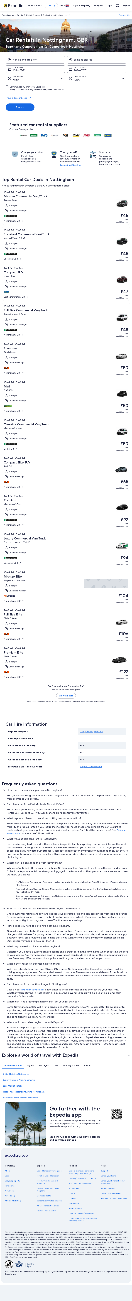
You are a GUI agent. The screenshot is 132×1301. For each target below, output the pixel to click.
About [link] (7, 1171)
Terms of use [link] (74, 1203)
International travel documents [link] (114, 1198)
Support (98, 5)
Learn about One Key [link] (70, 165)
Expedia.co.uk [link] (8, 15)
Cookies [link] (72, 1198)
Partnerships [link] (10, 1186)
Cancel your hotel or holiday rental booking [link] (113, 1182)
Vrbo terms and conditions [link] (80, 1183)
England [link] (46, 15)
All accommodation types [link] (48, 1206)
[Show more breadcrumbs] (65, 15)
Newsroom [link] (9, 1191)
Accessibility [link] (74, 1188)
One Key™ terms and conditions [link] (82, 1178)
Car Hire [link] (20, 15)
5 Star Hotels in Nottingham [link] (16, 1074)
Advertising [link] (10, 1196)
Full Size (89, 731)
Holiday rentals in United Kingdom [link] (47, 1182)
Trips (109, 5)
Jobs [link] (7, 1176)
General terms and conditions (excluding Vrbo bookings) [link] (81, 1172)
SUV (82, 731)
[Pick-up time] (35, 78)
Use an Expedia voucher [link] (111, 1193)
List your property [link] (12, 1181)
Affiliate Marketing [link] (13, 1201)
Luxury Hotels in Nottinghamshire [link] (19, 1079)
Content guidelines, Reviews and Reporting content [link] (83, 1219)
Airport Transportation (91, 766)
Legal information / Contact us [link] (81, 1213)
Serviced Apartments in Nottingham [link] (20, 1097)
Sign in (126, 5)
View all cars (66, 695)
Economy (98, 731)
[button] (66, 98)
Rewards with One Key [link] (46, 1211)
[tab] (13, 1065)
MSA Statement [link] (75, 1208)
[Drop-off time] (96, 78)
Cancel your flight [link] (108, 1176)
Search (20, 107)
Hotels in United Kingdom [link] (48, 1176)
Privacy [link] (72, 1193)
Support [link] (104, 1171)
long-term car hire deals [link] (32, 989)
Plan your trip (124, 15)
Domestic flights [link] (44, 1196)
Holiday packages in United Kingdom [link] (48, 1189)
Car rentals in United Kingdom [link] (49, 1201)
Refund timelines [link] (108, 1188)
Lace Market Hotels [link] (12, 1085)
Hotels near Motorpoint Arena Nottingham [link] (23, 1091)
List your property (80, 5)
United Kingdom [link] (33, 15)
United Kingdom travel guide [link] (49, 1171)
